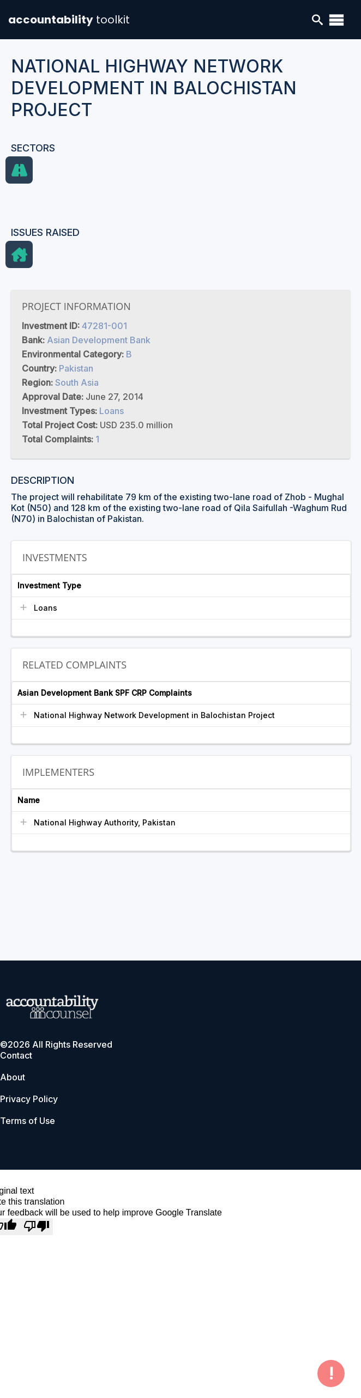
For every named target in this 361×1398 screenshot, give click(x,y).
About (12, 1077)
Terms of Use (27, 1120)
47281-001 (104, 325)
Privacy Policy (29, 1098)
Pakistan (76, 368)
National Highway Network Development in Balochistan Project (154, 715)
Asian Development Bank (99, 340)
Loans (111, 410)
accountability (69, 19)
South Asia (77, 382)
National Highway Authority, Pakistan (105, 822)
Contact (16, 1055)
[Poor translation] (36, 1226)
